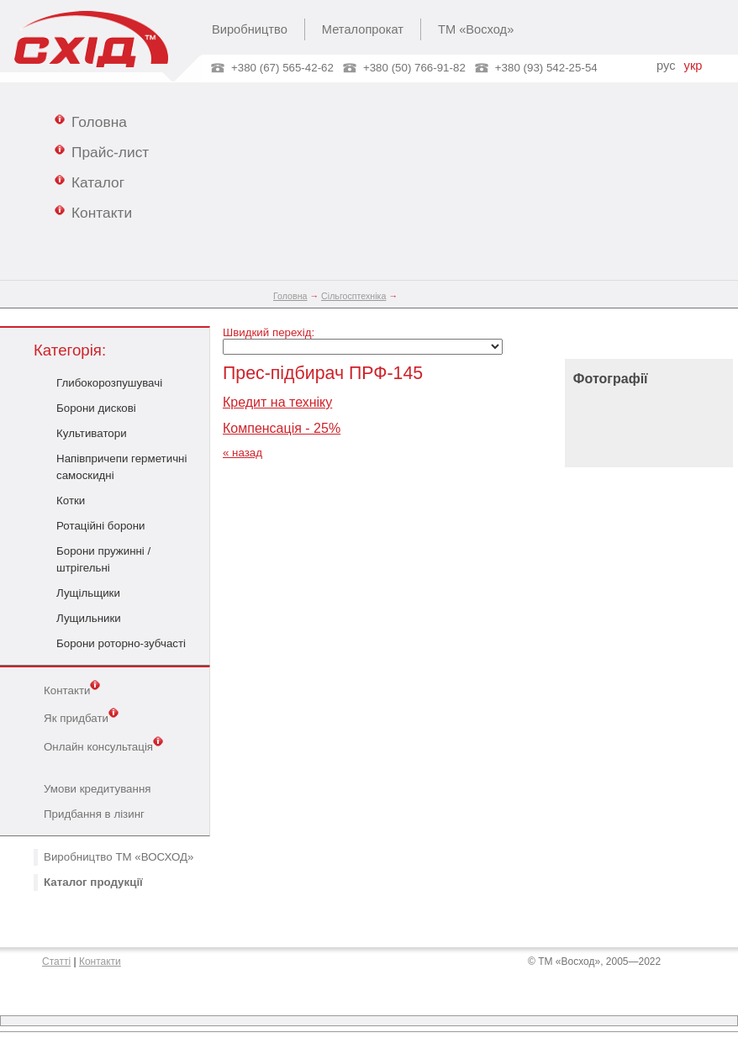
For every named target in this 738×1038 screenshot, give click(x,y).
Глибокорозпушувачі (109, 383)
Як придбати (81, 716)
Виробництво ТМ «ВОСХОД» (118, 857)
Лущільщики (88, 593)
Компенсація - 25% (281, 428)
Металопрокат (362, 29)
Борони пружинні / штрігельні (103, 559)
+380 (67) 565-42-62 (282, 67)
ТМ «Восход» (476, 29)
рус (665, 65)
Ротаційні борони (100, 525)
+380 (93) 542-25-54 (546, 67)
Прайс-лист (102, 151)
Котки (70, 500)
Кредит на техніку (277, 402)
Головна (91, 121)
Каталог (89, 181)
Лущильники (88, 618)
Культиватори (91, 433)
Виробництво (249, 29)
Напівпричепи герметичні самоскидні (121, 467)
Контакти (93, 212)
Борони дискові (96, 408)
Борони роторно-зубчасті (121, 643)
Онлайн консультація (103, 745)
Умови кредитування (97, 788)
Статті (56, 961)
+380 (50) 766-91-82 (414, 67)
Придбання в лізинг (94, 814)
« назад (242, 452)
